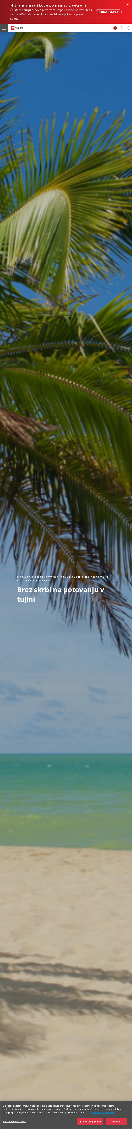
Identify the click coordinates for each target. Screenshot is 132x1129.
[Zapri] (126, 1108)
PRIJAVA (127, 28)
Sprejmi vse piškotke (90, 1123)
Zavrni (116, 1123)
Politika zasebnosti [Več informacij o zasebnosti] (102, 1114)
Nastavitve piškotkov (14, 1123)
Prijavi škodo (109, 11)
